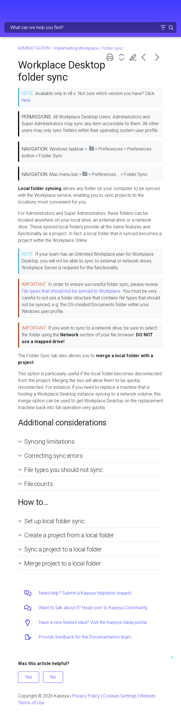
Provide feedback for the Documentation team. (85, 637)
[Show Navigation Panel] (7, 10)
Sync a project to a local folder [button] (61, 549)
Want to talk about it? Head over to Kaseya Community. (93, 607)
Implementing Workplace (76, 48)
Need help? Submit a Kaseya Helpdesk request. (85, 593)
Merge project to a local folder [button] (60, 563)
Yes (28, 677)
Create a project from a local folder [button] (67, 535)
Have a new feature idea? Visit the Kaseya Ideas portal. (93, 622)
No (53, 677)
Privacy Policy (86, 696)
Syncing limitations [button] (47, 441)
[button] (163, 27)
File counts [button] (36, 483)
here (26, 100)
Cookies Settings (120, 696)
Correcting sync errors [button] (51, 455)
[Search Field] (90, 27)
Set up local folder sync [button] (52, 521)
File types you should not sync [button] (61, 469)
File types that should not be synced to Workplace (71, 291)
